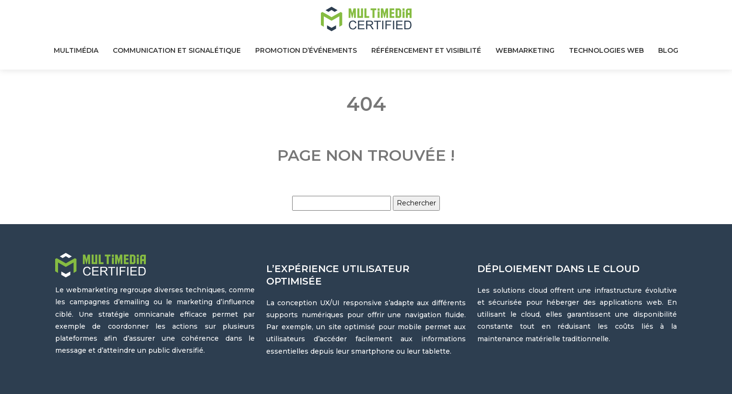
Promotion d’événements (306, 50)
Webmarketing (525, 50)
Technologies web (606, 50)
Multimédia (76, 50)
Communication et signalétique (177, 50)
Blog (668, 50)
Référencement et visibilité (426, 50)
